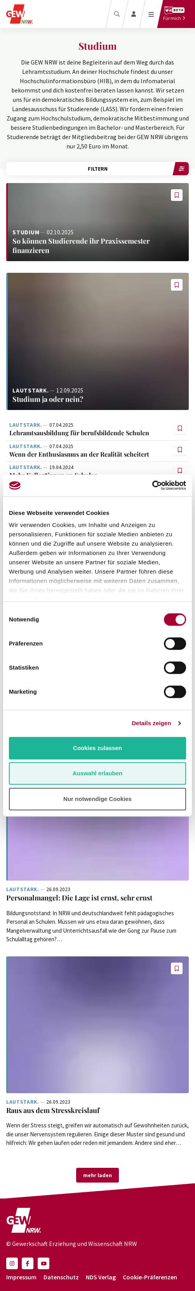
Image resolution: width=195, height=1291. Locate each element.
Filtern (138, 168)
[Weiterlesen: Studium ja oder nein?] (97, 341)
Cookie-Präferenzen (150, 1277)
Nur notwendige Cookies (97, 799)
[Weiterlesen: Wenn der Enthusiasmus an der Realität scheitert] (90, 454)
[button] (177, 195)
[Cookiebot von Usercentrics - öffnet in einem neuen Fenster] (152, 485)
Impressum (21, 1277)
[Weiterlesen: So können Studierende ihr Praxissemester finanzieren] (97, 222)
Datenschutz (61, 1277)
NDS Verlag (101, 1277)
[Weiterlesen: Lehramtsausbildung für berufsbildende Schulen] (90, 433)
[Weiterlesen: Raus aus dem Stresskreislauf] (97, 1025)
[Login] (133, 14)
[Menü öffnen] (151, 14)
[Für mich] (174, 14)
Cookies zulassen (97, 748)
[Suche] (116, 14)
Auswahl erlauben (97, 773)
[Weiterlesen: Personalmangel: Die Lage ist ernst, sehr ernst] (97, 897)
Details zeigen (151, 723)
